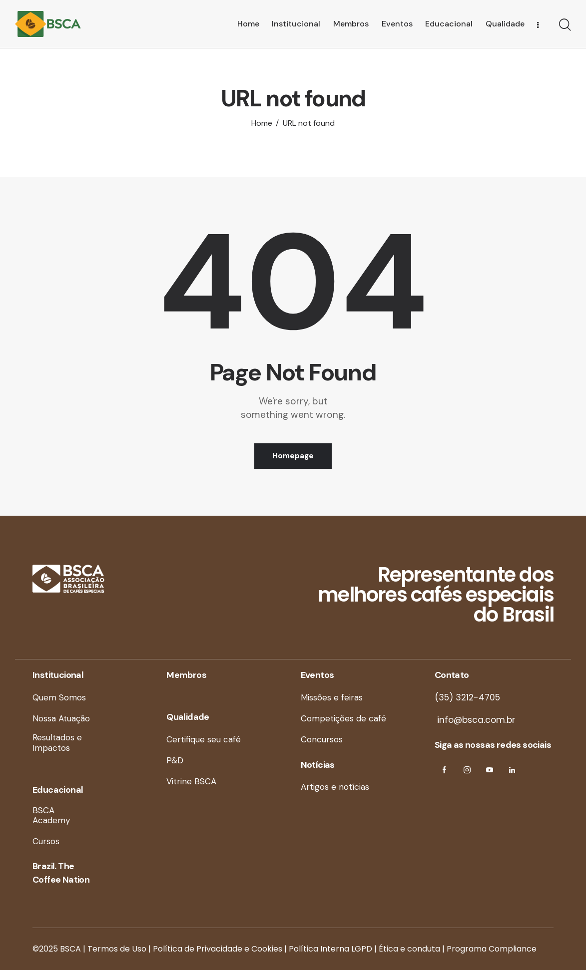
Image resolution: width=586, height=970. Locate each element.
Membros (186, 675)
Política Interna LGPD (330, 949)
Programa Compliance (492, 949)
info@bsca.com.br (475, 720)
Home (261, 123)
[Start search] (565, 25)
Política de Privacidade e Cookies (217, 949)
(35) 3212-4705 (467, 697)
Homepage (293, 456)
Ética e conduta (409, 949)
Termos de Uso (116, 949)
